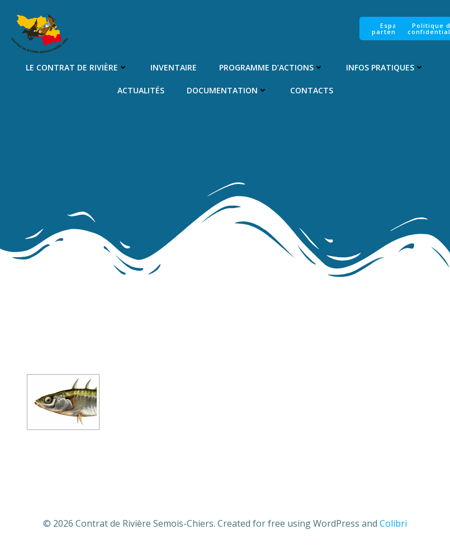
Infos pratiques (385, 67)
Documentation (227, 90)
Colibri (393, 523)
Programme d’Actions (271, 67)
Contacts (311, 90)
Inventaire (173, 67)
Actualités (140, 90)
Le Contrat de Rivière (77, 67)
